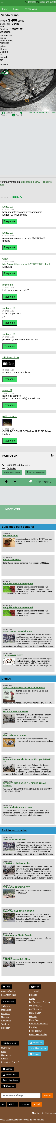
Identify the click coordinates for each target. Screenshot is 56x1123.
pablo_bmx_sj (9, 416)
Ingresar (32, 2)
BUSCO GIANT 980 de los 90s (17, 631)
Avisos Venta (31, 9)
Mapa (25, 1104)
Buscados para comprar (17, 526)
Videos (7, 1069)
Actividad (11, 468)
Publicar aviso (38, 1048)
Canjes (6, 678)
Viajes (32, 998)
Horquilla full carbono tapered (18, 583)
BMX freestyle (35, 1009)
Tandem (5, 1024)
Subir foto (36, 1042)
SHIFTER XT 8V (10, 535)
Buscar (4, 1058)
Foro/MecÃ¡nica (8, 995)
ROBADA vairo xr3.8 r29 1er (17, 959)
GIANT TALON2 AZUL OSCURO (18, 911)
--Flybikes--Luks (10, 357)
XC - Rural (34, 991)
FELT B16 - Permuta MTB (15, 711)
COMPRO (6, 1048)
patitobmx (9, 455)
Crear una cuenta (48, 2)
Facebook (10, 112)
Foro (4, 9)
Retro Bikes (34, 1020)
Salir (37, 1104)
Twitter (4, 115)
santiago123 (8, 308)
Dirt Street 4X (35, 1006)
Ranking (33, 1027)
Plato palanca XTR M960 (15, 735)
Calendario (6, 1020)
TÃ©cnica (5, 1006)
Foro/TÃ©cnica (8, 991)
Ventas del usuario (36, 472)
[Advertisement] (32, 53)
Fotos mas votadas (38, 1034)
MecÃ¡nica (6, 1010)
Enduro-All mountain (38, 1023)
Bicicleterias (10, 1074)
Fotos (16, 9)
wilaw (5, 258)
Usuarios (8, 1086)
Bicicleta (8, 1001)
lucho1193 (7, 206)
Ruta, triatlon (35, 1013)
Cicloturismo (10, 1080)
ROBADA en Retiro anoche (16, 863)
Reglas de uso (18, 1120)
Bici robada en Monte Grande (17, 935)
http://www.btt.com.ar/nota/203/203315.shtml (26, 264)
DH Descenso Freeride (39, 1002)
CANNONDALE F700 (13, 655)
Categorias (6, 1055)
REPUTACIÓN (43, 482)
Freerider (5, 1028)
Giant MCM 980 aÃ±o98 (14, 839)
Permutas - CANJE (10, 1062)
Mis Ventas (12, 509)
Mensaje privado (12, 472)
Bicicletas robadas (14, 830)
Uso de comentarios (34, 1120)
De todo (33, 1016)
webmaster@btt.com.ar (44, 1113)
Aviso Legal (5, 1120)
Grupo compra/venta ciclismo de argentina (24, 687)
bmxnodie (7, 285)
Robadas (5, 1013)
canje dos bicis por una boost (18, 807)
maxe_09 (7, 390)
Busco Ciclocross (12, 559)
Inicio (12, 1104)
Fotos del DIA (35, 1031)
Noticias (5, 1017)
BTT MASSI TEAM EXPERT (16, 887)
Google (19, 115)
